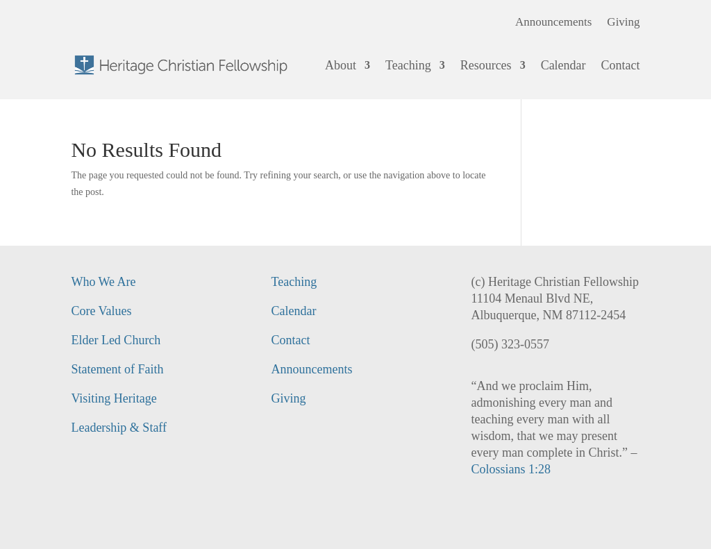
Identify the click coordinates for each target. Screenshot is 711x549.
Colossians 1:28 (511, 469)
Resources (486, 65)
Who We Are (103, 282)
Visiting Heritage (113, 398)
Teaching (408, 65)
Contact (620, 65)
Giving (623, 22)
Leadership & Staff (119, 427)
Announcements (553, 22)
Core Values (101, 311)
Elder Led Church (115, 340)
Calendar (563, 65)
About (340, 65)
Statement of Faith (117, 369)
